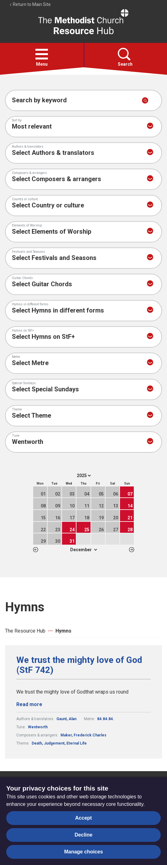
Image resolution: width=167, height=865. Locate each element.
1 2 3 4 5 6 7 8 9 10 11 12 (83, 549)
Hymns (63, 631)
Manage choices (83, 851)
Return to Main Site (30, 4)
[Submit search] (145, 100)
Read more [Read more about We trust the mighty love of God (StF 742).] (29, 704)
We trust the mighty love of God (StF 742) (79, 665)
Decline (83, 834)
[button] (41, 54)
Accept (83, 818)
